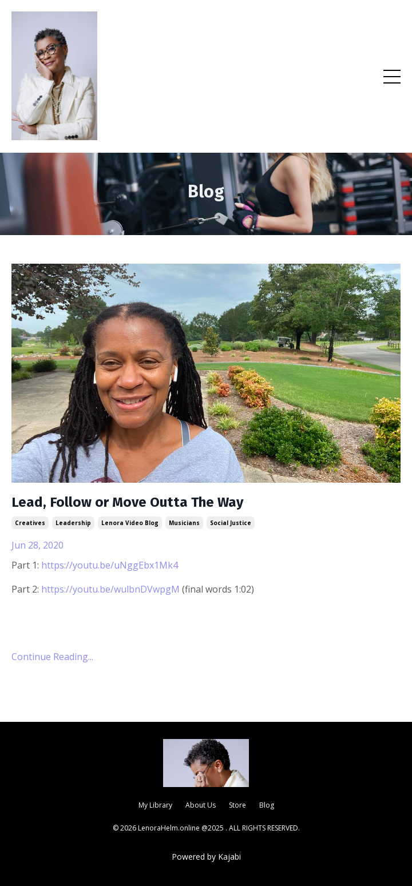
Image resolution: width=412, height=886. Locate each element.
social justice (230, 523)
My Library (155, 805)
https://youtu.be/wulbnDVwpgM (110, 589)
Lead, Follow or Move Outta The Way (127, 502)
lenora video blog (130, 523)
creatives (30, 523)
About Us (200, 805)
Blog (266, 805)
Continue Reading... (52, 656)
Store (237, 805)
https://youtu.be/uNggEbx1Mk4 (109, 565)
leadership (73, 523)
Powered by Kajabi (206, 856)
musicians (184, 523)
